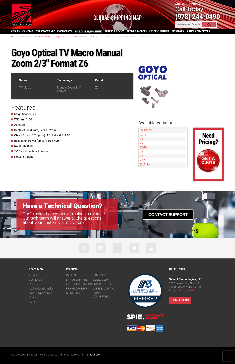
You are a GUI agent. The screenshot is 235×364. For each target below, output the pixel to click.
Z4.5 (143, 160)
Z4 (141, 156)
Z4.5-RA (145, 164)
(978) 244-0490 (197, 16)
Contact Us (195, 3)
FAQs (32, 302)
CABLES (15, 31)
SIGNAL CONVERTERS (198, 31)
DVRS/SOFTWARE (45, 31)
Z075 (143, 134)
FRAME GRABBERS (137, 31)
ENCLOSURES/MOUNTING (82, 284)
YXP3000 (146, 130)
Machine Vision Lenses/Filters (36, 36)
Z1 (141, 139)
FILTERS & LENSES (114, 31)
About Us (180, 3)
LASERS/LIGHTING (159, 31)
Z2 (141, 143)
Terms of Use (92, 354)
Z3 (141, 151)
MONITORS (178, 31)
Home (14, 36)
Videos (33, 297)
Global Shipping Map (40, 293)
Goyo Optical (62, 36)
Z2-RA (144, 147)
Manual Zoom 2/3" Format (85, 36)
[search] (188, 24)
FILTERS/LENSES (103, 284)
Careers (33, 284)
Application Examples (41, 288)
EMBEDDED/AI (64, 31)
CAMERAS (27, 31)
